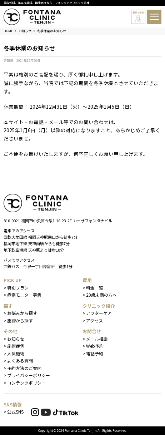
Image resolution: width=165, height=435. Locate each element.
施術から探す (20, 320)
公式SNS (15, 412)
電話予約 (94, 353)
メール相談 (97, 339)
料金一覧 (94, 288)
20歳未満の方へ (101, 295)
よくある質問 (20, 360)
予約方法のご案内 (24, 368)
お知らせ (15, 339)
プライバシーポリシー (28, 375)
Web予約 (95, 346)
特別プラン (18, 288)
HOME (8, 31)
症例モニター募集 (24, 295)
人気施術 (15, 353)
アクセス (94, 320)
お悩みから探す (22, 313)
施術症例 (15, 346)
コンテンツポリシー (26, 383)
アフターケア (99, 313)
